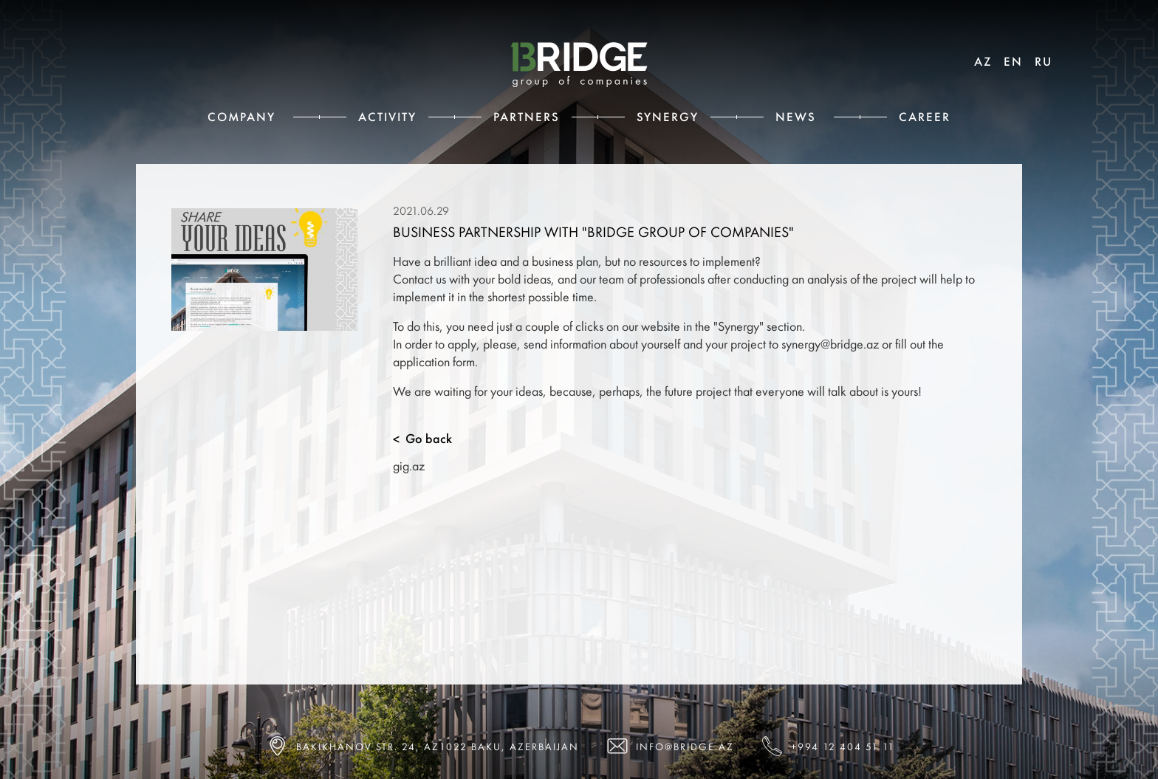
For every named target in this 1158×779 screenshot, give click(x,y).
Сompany (241, 117)
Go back (422, 438)
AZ (983, 61)
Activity (387, 117)
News (795, 117)
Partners (526, 117)
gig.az (409, 465)
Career (924, 117)
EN (1013, 61)
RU (1043, 61)
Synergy (668, 117)
